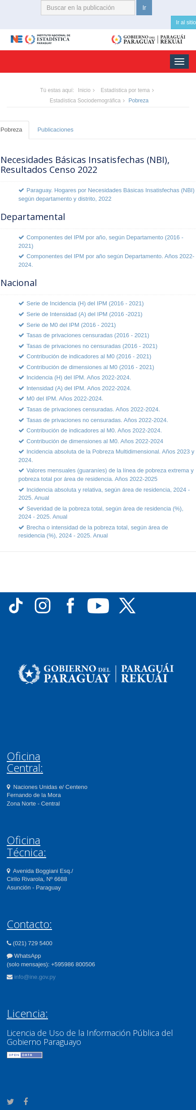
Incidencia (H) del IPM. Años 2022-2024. (78, 377)
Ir (144, 7)
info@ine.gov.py (35, 976)
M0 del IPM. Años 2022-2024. (64, 398)
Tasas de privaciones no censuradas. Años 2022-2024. (97, 420)
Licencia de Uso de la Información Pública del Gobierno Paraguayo (90, 1037)
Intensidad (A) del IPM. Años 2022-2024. (78, 388)
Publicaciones (55, 129)
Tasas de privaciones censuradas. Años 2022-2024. (93, 409)
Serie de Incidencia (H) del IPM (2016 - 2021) (85, 303)
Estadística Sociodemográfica (85, 100)
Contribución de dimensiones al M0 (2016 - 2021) (90, 367)
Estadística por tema (124, 90)
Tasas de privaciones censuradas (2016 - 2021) (87, 335)
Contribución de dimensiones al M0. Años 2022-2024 (94, 441)
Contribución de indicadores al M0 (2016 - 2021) (88, 356)
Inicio (84, 90)
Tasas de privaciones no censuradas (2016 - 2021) (91, 346)
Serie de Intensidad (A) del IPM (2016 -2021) (84, 314)
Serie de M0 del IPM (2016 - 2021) (71, 325)
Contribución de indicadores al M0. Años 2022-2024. (94, 430)
